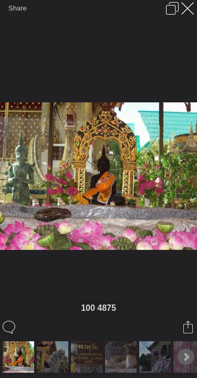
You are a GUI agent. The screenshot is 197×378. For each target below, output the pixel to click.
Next (186, 357)
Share (17, 8)
